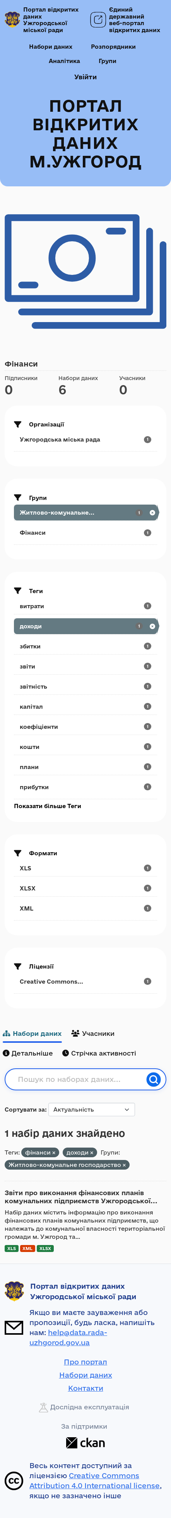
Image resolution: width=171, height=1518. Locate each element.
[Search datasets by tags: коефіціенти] (85, 727)
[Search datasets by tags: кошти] (85, 747)
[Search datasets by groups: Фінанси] (85, 533)
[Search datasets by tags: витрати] (85, 606)
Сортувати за (25, 1109)
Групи (107, 61)
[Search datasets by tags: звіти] (85, 666)
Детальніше (28, 1053)
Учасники (93, 1033)
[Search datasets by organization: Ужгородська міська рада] (85, 439)
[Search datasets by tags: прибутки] (85, 787)
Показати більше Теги (47, 806)
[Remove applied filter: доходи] (91, 1152)
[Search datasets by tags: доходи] (85, 626)
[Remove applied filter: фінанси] (53, 1152)
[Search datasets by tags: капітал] (85, 707)
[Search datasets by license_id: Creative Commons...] (85, 981)
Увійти (85, 76)
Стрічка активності (99, 1053)
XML (27, 1248)
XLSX (45, 1248)
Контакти (85, 1388)
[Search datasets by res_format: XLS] (85, 868)
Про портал (85, 1362)
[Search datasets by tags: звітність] (85, 686)
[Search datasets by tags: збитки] (85, 646)
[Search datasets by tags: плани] (85, 767)
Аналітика (64, 61)
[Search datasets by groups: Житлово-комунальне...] (85, 512)
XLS (11, 1248)
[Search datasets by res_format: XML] (85, 908)
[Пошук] (153, 1079)
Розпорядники (113, 46)
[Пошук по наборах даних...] (80, 1079)
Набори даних (50, 46)
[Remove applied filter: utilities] (124, 1165)
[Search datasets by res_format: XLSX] (85, 888)
